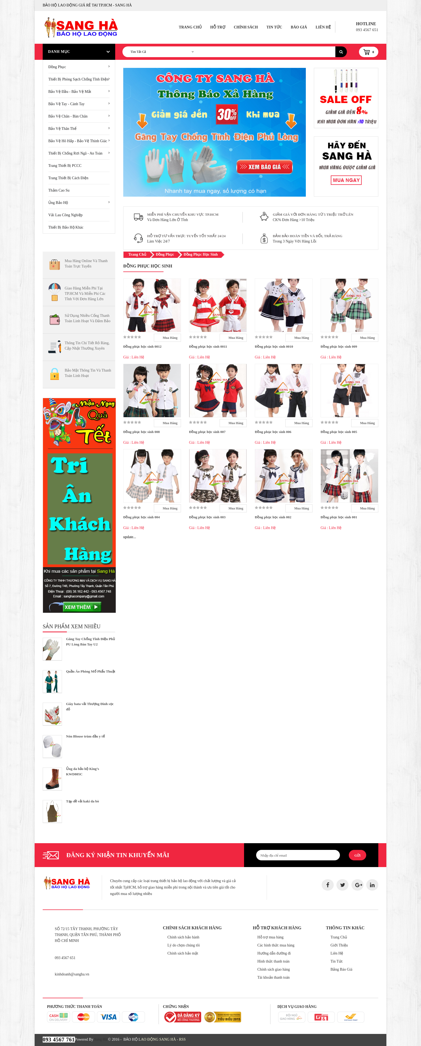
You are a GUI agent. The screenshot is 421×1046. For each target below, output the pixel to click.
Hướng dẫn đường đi (274, 953)
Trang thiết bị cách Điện (68, 178)
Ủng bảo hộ (58, 203)
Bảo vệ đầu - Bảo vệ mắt (69, 92)
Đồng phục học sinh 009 (339, 346)
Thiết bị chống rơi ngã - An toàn (75, 153)
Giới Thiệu (339, 945)
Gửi (357, 855)
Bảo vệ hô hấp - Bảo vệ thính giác (77, 141)
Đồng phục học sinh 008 (141, 432)
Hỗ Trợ (217, 27)
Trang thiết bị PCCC (65, 166)
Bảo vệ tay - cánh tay (66, 104)
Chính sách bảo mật (183, 953)
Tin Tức (274, 27)
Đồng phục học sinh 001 (339, 517)
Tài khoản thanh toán (273, 977)
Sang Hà (100, 1039)
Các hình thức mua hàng (276, 945)
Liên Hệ (323, 27)
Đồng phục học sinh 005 (339, 432)
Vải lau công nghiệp (65, 215)
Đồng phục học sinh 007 (207, 432)
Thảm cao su (59, 190)
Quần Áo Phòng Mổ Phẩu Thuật (90, 671)
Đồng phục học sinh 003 (207, 517)
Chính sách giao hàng (273, 969)
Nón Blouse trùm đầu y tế (85, 736)
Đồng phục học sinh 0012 (142, 346)
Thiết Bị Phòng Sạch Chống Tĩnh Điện (78, 79)
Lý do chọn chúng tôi (184, 945)
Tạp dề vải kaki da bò (82, 801)
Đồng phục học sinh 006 (273, 432)
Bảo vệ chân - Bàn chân (68, 116)
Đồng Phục (57, 67)
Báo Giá (299, 27)
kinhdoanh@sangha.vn (72, 974)
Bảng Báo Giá (341, 969)
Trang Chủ (190, 27)
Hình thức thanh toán (273, 961)
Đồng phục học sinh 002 (273, 517)
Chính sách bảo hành (183, 937)
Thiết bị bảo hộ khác (66, 227)
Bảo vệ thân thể (62, 129)
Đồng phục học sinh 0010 (274, 346)
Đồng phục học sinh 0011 (208, 346)
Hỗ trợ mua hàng (270, 937)
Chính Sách (246, 27)
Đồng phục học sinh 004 (141, 517)
